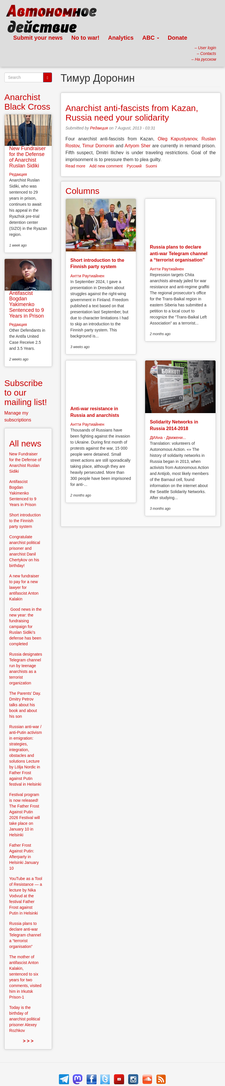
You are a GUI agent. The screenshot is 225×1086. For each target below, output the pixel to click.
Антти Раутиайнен (87, 276)
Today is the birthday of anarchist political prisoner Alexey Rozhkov (24, 1019)
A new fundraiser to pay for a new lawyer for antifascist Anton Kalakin (24, 587)
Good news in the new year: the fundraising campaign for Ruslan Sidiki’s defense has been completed (25, 626)
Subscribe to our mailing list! (25, 392)
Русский (134, 166)
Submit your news (38, 38)
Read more (75, 166)
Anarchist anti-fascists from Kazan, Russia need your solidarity (132, 112)
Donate (177, 38)
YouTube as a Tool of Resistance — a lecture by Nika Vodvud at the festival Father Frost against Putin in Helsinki (25, 895)
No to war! (85, 38)
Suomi (151, 166)
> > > (28, 1041)
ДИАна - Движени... (168, 437)
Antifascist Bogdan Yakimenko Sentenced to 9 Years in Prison (26, 304)
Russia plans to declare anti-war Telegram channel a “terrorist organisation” (178, 253)
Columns (82, 191)
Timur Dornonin (98, 145)
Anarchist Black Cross (27, 101)
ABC (150, 38)
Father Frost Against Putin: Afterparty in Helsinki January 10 (24, 857)
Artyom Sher (138, 145)
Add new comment (106, 166)
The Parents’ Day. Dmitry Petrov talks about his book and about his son (25, 705)
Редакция (99, 128)
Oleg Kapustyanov (177, 138)
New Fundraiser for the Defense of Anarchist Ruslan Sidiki (27, 157)
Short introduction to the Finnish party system (25, 521)
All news (25, 443)
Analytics (121, 38)
